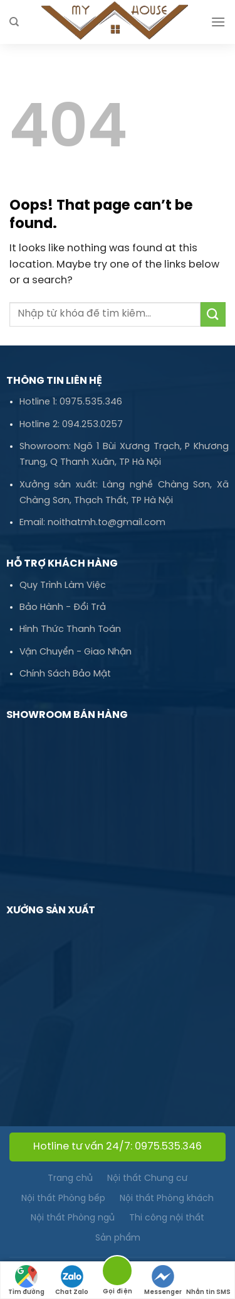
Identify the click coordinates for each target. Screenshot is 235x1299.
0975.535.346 (91, 402)
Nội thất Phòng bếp (63, 1199)
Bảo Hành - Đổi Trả (62, 607)
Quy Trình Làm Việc (62, 585)
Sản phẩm (117, 1238)
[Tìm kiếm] (14, 22)
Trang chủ (70, 1178)
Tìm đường (26, 1280)
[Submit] (213, 314)
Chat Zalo (71, 1280)
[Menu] (218, 21)
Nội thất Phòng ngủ (73, 1218)
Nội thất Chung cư (147, 1178)
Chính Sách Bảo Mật (65, 674)
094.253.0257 (92, 425)
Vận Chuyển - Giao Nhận (75, 652)
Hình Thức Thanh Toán (70, 629)
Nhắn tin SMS (208, 1280)
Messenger (163, 1280)
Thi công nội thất (166, 1218)
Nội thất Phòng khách (167, 1199)
